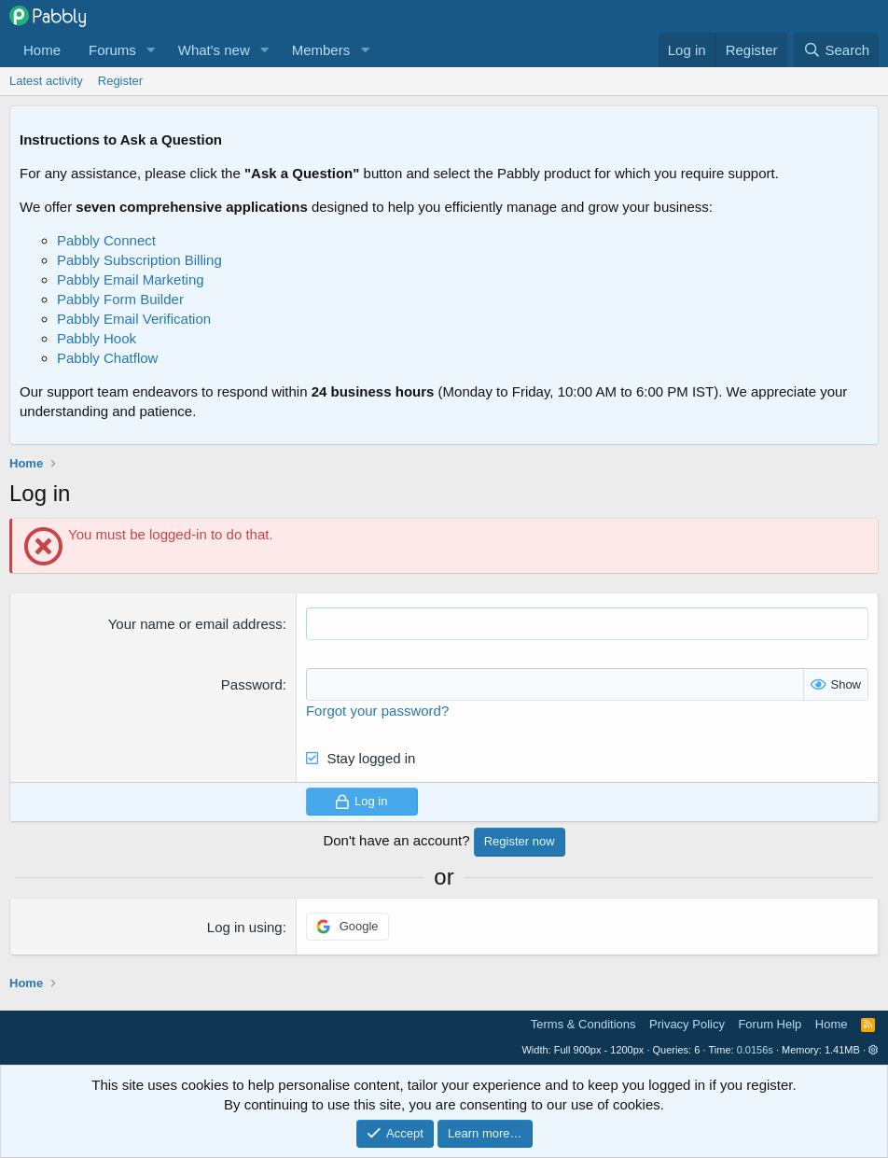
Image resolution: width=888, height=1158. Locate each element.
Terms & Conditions (583, 1024)
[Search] (836, 50)
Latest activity (46, 81)
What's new (214, 50)
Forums (112, 50)
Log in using (245, 927)
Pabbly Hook (96, 338)
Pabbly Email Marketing (130, 279)
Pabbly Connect (106, 240)
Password (252, 684)
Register (120, 81)
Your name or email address (195, 624)
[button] (151, 50)
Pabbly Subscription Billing (139, 260)
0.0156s (755, 1049)
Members (321, 50)
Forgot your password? (377, 711)
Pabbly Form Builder (120, 299)
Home (42, 50)
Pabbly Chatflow (107, 358)
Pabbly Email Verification (134, 319)
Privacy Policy (687, 1024)
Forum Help (769, 1024)
